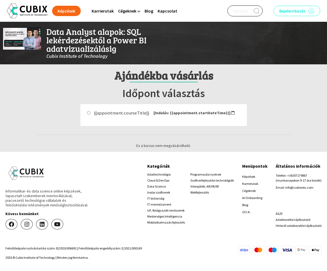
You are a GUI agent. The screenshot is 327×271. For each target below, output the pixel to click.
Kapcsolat (167, 11)
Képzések (248, 176)
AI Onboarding (252, 198)
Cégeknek (249, 191)
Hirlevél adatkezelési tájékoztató (299, 226)
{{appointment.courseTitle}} (121, 113)
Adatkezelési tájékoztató (293, 220)
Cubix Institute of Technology (77, 56)
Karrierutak (103, 11)
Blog (149, 11)
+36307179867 (297, 175)
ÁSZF (279, 214)
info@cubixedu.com (299, 187)
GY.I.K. (246, 212)
